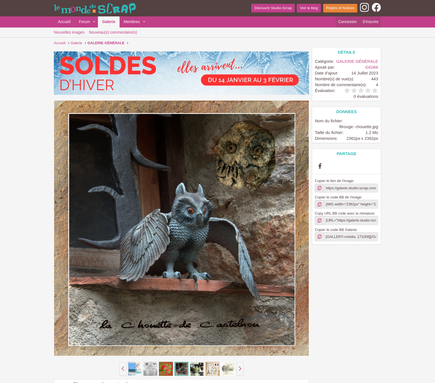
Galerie (108, 21)
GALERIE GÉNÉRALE (357, 61)
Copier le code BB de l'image (338, 197)
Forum (84, 21)
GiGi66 (371, 67)
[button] (94, 22)
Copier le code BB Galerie (335, 230)
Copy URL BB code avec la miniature (344, 213)
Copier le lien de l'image (334, 181)
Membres (132, 21)
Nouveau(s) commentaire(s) (113, 32)
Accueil (64, 21)
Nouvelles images (69, 32)
